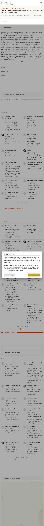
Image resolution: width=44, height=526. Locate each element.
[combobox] (22, 21)
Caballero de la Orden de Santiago (12, 15)
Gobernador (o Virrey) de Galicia (33, 15)
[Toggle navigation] (41, 3)
